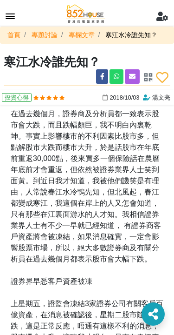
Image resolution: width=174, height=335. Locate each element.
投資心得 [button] (17, 97)
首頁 (13, 35)
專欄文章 (82, 35)
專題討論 (45, 35)
